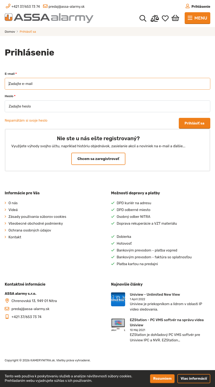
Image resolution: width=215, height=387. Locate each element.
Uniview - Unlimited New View (155, 294)
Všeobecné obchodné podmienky (35, 223)
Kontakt (14, 237)
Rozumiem (162, 378)
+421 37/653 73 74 (27, 317)
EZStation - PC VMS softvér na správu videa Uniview (167, 322)
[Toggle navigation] (197, 18)
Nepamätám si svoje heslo (26, 120)
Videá (13, 210)
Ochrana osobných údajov (29, 230)
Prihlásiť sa (194, 123)
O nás (13, 203)
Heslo (10, 96)
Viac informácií (194, 378)
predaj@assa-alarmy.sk (30, 309)
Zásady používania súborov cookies (37, 217)
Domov (10, 31)
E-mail (11, 74)
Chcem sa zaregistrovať (98, 159)
